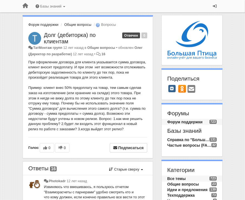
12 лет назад (77, 181)
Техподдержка (181, 195)
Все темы (176, 178)
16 (103, 54)
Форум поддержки (43, 24)
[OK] (182, 88)
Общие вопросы (77, 24)
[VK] (172, 88)
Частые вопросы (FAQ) (189, 145)
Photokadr (57, 181)
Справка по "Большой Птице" (188, 140)
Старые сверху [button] (126, 169)
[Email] (191, 89)
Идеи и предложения (187, 190)
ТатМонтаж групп (47, 48)
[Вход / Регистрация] (215, 6)
